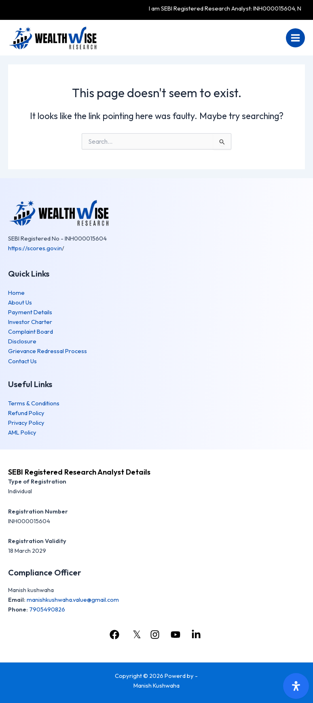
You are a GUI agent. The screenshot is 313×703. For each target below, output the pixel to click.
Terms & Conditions (33, 403)
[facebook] (115, 634)
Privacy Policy (26, 422)
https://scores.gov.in (35, 248)
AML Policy (22, 432)
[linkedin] (197, 634)
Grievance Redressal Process (47, 351)
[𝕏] (135, 634)
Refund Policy (26, 413)
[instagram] (156, 634)
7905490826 (47, 609)
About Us (20, 302)
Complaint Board (30, 331)
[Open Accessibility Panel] (296, 686)
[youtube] (177, 634)
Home (16, 292)
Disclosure (22, 341)
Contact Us (22, 361)
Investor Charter (30, 322)
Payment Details (30, 312)
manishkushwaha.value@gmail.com (73, 599)
